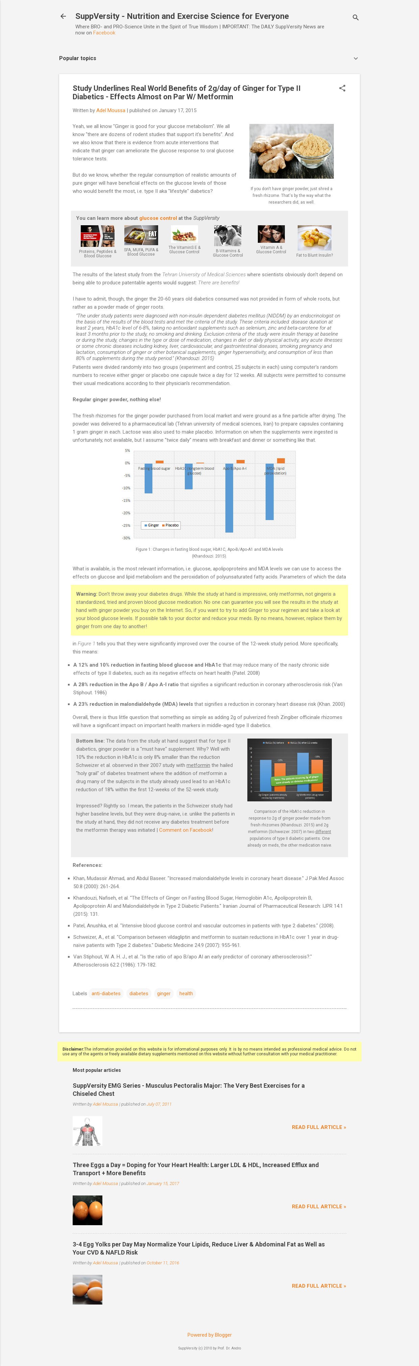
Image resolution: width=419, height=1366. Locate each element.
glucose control (158, 218)
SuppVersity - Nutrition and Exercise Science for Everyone (182, 16)
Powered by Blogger (210, 1335)
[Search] (356, 18)
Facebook (104, 33)
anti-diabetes (106, 993)
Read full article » (319, 1127)
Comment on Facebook (185, 830)
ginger (164, 993)
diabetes (138, 993)
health (186, 993)
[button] (342, 89)
